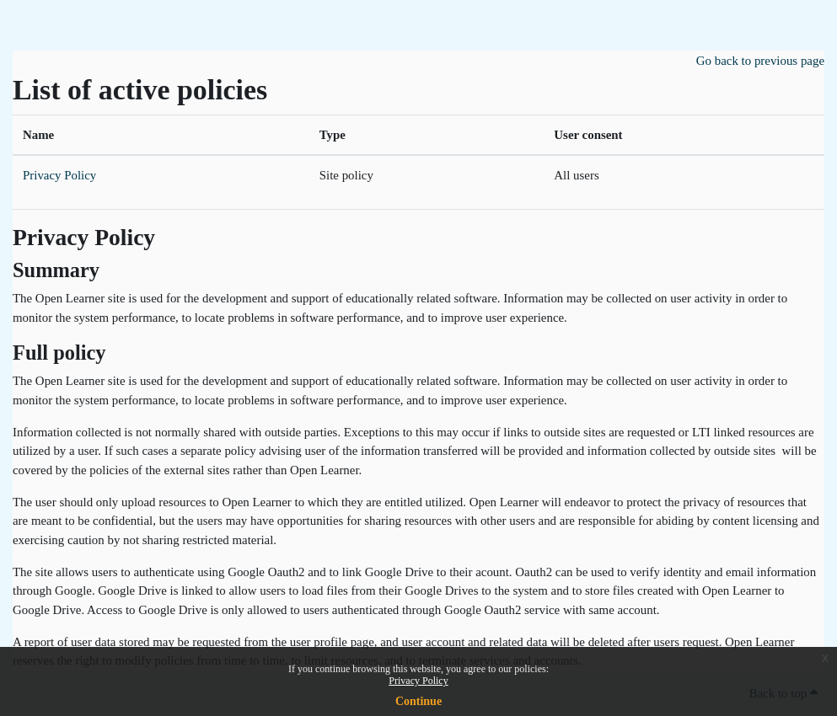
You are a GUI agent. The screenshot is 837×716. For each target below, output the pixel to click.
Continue (418, 701)
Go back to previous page (760, 60)
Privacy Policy (418, 681)
